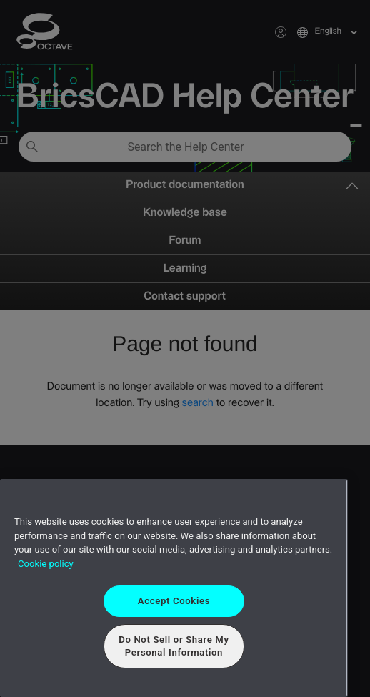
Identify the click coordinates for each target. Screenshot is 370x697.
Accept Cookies (174, 600)
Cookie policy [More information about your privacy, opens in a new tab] (46, 563)
